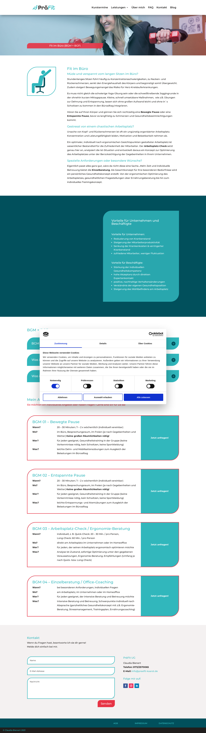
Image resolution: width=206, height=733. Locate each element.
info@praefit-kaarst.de (145, 671)
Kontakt (161, 7)
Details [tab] (103, 343)
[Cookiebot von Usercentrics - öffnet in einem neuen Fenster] (151, 334)
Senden (106, 703)
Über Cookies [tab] (145, 343)
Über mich (138, 7)
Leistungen (118, 7)
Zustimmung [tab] (60, 343)
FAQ (150, 7)
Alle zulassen (143, 397)
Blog (173, 7)
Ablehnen (62, 397)
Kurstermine (100, 7)
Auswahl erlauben (103, 397)
